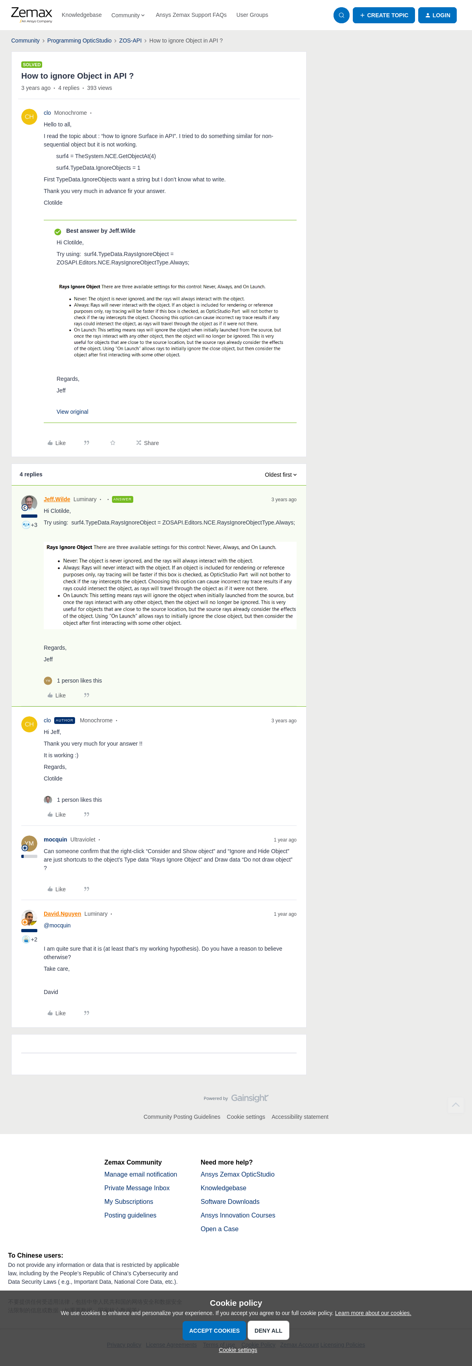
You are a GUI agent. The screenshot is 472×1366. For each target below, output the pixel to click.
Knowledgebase (82, 15)
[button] (384, 15)
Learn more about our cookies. (373, 1313)
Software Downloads (230, 1201)
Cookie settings (246, 1117)
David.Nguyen (62, 914)
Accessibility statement (300, 1117)
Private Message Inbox (137, 1188)
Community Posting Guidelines (182, 1117)
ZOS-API (130, 40)
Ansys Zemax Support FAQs (191, 15)
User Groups (252, 15)
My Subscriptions (128, 1201)
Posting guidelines (130, 1215)
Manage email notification (140, 1174)
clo (47, 113)
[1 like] (73, 681)
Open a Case (219, 1229)
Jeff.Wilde (57, 499)
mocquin (55, 839)
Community (25, 40)
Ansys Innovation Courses (238, 1215)
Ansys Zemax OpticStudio (238, 1174)
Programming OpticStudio (79, 40)
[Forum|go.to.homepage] (31, 15)
